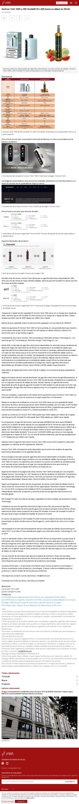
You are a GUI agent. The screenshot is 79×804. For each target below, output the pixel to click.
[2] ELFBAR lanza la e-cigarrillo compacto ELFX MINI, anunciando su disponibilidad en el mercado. (39, 598)
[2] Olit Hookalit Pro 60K (11, 589)
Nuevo (4, 678)
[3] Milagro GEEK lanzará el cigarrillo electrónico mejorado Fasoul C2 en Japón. (31, 600)
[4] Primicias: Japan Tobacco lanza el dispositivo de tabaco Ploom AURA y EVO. (31, 603)
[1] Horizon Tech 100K (10, 587)
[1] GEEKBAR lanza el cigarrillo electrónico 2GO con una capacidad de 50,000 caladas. (34, 595)
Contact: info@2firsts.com (11, 768)
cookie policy (30, 798)
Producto (6, 682)
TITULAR (6, 674)
